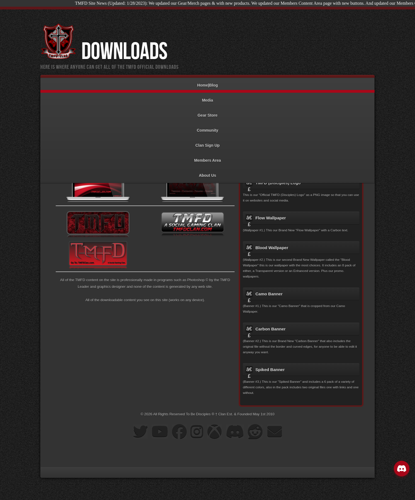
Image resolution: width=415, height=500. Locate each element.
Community (207, 128)
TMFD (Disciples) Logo (278, 182)
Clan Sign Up (207, 143)
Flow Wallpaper (270, 217)
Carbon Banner (270, 329)
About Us (207, 173)
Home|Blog (207, 82)
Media (207, 97)
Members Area (207, 158)
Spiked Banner (270, 369)
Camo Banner (269, 293)
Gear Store (207, 112)
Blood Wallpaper (271, 247)
